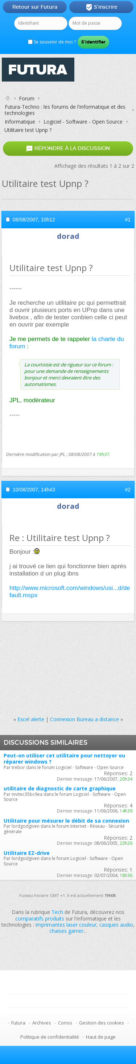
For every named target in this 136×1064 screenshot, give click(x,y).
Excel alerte (30, 719)
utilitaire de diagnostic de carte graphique (60, 788)
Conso (65, 1022)
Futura (18, 1022)
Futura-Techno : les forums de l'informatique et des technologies (65, 109)
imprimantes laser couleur (66, 924)
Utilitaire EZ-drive (27, 852)
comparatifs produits (39, 918)
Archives (41, 1022)
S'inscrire (101, 7)
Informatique (20, 121)
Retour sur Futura (34, 7)
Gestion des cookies (101, 1022)
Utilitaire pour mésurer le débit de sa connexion (66, 820)
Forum (26, 98)
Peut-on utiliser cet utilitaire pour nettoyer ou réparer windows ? (64, 758)
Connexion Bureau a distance (84, 719)
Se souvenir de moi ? (52, 42)
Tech (57, 912)
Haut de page (101, 1037)
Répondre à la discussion (68, 148)
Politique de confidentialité (49, 1037)
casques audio (116, 924)
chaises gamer (66, 930)
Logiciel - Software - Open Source (83, 121)
